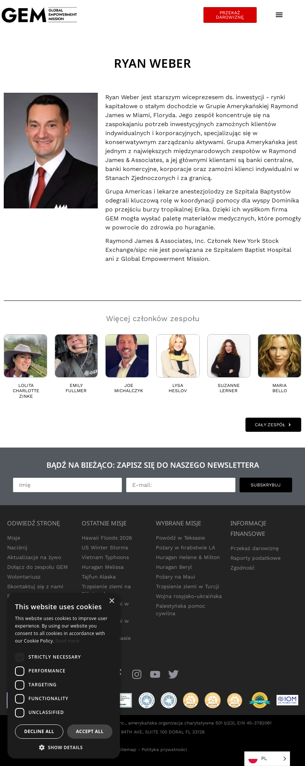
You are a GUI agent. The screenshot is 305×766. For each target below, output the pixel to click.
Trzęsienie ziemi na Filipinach (106, 590)
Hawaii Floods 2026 (107, 538)
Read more (67, 641)
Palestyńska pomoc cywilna (180, 609)
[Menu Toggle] (279, 15)
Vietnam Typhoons (105, 557)
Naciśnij (17, 547)
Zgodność (242, 568)
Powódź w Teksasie (180, 538)
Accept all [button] (90, 731)
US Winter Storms (105, 547)
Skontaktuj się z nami (35, 586)
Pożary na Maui (175, 577)
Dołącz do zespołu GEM (37, 567)
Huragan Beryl (174, 567)
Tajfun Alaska (99, 577)
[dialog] (63, 676)
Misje (13, 538)
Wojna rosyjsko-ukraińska (189, 596)
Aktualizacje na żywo (34, 557)
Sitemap (127, 749)
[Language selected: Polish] (267, 758)
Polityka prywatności (164, 749)
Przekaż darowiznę (254, 548)
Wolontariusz (23, 577)
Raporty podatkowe (255, 558)
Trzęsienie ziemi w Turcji (187, 586)
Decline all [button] (39, 731)
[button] (63, 747)
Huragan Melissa (103, 567)
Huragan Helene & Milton (188, 557)
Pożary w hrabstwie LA (185, 547)
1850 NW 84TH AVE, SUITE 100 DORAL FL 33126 (152, 732)
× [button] (111, 601)
